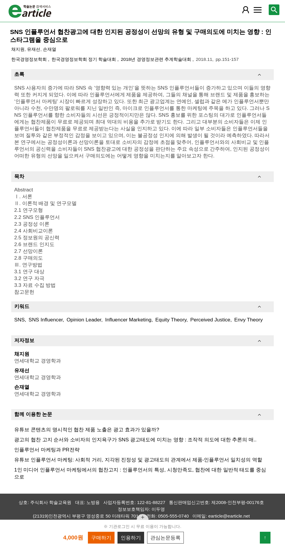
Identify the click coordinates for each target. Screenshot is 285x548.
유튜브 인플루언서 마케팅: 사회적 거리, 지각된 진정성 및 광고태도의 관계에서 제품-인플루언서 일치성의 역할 (138, 460)
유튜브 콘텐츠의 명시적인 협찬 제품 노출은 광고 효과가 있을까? (86, 429)
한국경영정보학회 (29, 59)
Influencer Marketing (128, 320)
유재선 (33, 49)
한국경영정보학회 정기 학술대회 (84, 59)
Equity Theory (170, 320)
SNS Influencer (46, 320)
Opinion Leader (84, 320)
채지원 (18, 49)
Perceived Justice (210, 320)
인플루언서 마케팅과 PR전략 (47, 450)
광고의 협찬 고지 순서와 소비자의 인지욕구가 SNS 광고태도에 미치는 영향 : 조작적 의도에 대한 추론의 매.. (135, 440)
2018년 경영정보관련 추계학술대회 (156, 59)
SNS (19, 320)
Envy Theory (248, 320)
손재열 (49, 49)
